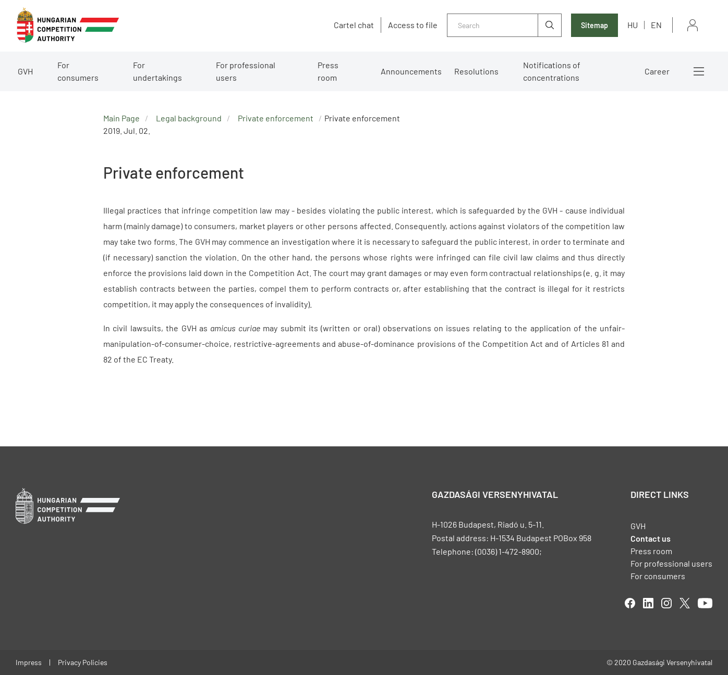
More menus (699, 71)
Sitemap (594, 25)
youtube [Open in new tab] (705, 603)
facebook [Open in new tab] (630, 603)
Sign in (692, 25)
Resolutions (476, 71)
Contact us (650, 538)
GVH (25, 71)
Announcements (411, 71)
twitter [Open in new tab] (685, 603)
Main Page (121, 118)
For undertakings (157, 71)
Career (657, 71)
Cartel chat (354, 25)
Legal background (189, 118)
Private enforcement (275, 118)
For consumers (78, 71)
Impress (29, 662)
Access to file (413, 25)
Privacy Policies (82, 662)
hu (632, 25)
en (656, 25)
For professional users (245, 71)
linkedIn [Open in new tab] (648, 603)
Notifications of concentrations (551, 71)
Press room (328, 71)
